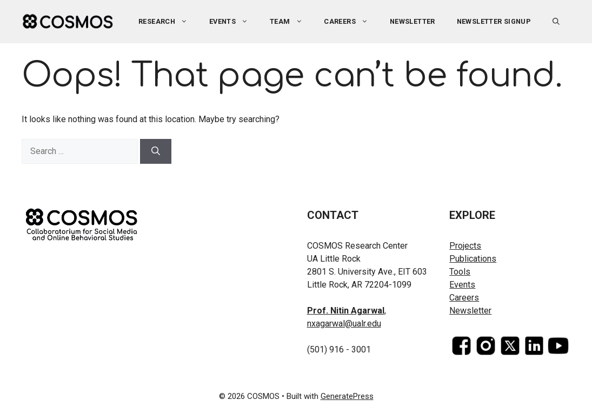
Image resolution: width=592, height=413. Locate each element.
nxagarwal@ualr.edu (344, 323)
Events (234, 21)
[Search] (155, 151)
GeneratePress (347, 396)
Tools (459, 272)
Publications (472, 259)
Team (291, 21)
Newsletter (412, 21)
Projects (465, 246)
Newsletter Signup (494, 21)
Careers (351, 21)
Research (168, 21)
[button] (556, 21)
